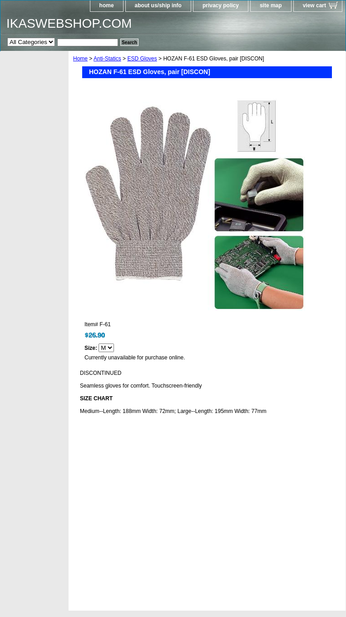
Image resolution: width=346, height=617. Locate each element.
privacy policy (221, 5)
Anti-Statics (107, 58)
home (106, 5)
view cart (314, 5)
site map (271, 5)
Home (80, 58)
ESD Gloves (142, 58)
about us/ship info (158, 5)
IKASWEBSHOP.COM (69, 23)
